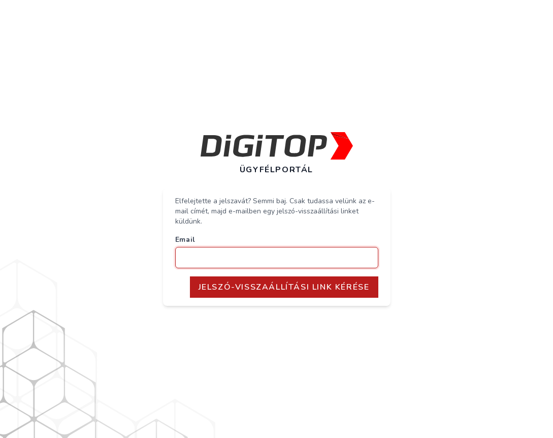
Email (185, 239)
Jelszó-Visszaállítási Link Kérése (284, 287)
